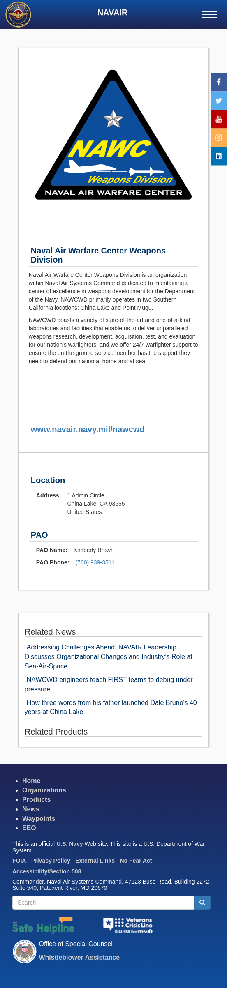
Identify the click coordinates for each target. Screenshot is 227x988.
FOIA (19, 860)
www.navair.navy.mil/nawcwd (88, 429)
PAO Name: (51, 550)
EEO (29, 827)
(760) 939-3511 (95, 562)
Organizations (44, 790)
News (30, 809)
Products (36, 799)
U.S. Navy (69, 844)
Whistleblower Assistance (79, 957)
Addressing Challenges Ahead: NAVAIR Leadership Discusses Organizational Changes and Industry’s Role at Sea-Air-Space (108, 657)
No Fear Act (136, 860)
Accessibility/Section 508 (46, 871)
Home (31, 780)
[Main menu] (209, 14)
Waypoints (38, 818)
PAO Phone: (52, 562)
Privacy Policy (50, 860)
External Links (95, 860)
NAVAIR (112, 12)
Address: (48, 495)
